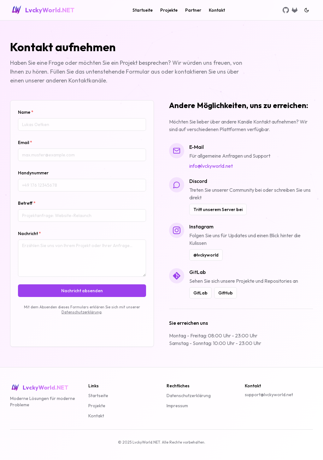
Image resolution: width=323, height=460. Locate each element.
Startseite (142, 10)
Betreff (27, 203)
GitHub (225, 293)
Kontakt (217, 10)
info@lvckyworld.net (211, 166)
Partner (193, 10)
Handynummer (33, 173)
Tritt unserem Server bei (218, 209)
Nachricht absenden (82, 291)
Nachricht (29, 233)
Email (25, 142)
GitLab (200, 293)
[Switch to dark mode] (306, 10)
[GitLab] (294, 10)
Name (25, 112)
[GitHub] (286, 10)
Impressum (177, 406)
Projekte (169, 10)
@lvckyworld (206, 255)
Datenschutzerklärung (82, 312)
